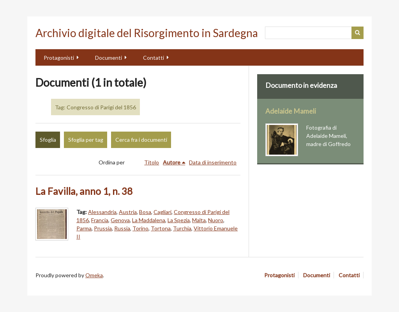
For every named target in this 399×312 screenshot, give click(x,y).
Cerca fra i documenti (141, 139)
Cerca (357, 33)
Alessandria (102, 212)
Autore (171, 162)
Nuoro (215, 220)
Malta (199, 220)
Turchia (182, 228)
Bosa (145, 212)
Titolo (151, 162)
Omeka (94, 275)
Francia (99, 220)
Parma (84, 228)
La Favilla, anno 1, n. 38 (83, 191)
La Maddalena (148, 220)
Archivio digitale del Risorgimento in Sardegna (146, 32)
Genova (120, 220)
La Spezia (179, 220)
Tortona (161, 228)
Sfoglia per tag (85, 139)
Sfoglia (48, 139)
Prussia (103, 228)
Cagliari (162, 212)
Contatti (153, 57)
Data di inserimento (213, 162)
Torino (140, 228)
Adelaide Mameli (290, 111)
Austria (128, 212)
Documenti (108, 57)
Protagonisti (59, 57)
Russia (122, 228)
